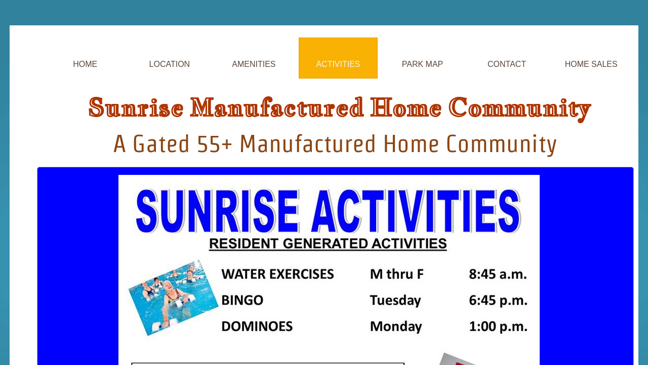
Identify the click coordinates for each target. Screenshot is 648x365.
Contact (507, 64)
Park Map (422, 64)
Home (85, 64)
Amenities (253, 64)
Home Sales (591, 64)
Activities (338, 64)
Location (169, 64)
